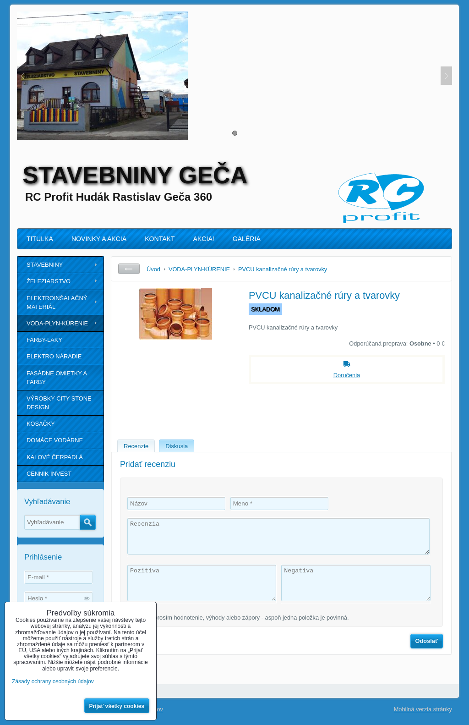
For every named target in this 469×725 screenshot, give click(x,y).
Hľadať (88, 522)
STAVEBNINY (45, 264)
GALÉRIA (247, 238)
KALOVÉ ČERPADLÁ (55, 457)
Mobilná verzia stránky (423, 709)
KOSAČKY (41, 423)
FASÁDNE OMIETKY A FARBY (57, 377)
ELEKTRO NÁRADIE (54, 356)
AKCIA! (203, 238)
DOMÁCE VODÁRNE (55, 440)
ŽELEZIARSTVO (49, 281)
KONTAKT (160, 238)
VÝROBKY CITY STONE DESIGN (59, 403)
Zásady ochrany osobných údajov (53, 681)
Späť (129, 269)
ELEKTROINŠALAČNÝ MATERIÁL (57, 302)
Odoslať (426, 640)
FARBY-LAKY (44, 339)
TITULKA (40, 238)
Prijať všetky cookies (117, 706)
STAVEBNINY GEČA (134, 175)
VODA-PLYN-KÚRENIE (57, 323)
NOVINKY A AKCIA (98, 238)
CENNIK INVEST (49, 473)
